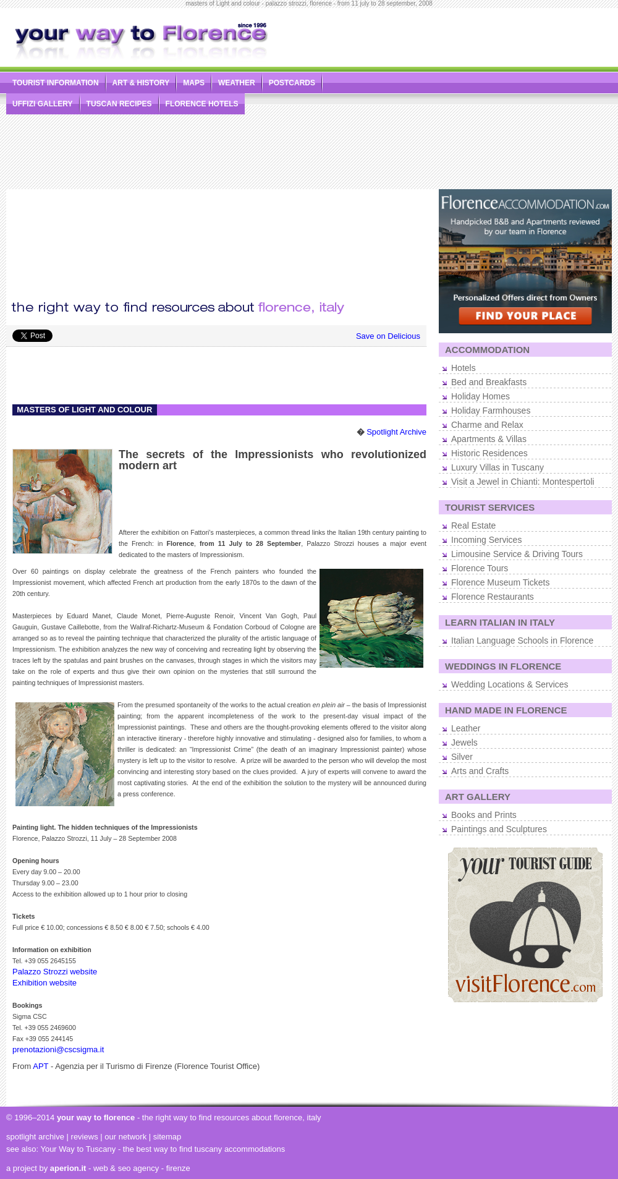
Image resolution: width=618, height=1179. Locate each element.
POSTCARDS (292, 83)
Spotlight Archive (396, 431)
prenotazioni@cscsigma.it (58, 1049)
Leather (465, 728)
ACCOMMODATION (487, 349)
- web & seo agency (104, 1168)
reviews (84, 1136)
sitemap (167, 1136)
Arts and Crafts (480, 771)
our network (125, 1136)
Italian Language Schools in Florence (522, 640)
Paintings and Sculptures (499, 829)
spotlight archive (35, 1136)
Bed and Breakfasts (489, 382)
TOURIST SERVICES (490, 507)
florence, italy (297, 1117)
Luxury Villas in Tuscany (497, 467)
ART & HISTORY (141, 83)
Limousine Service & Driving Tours (517, 554)
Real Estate (473, 525)
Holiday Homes (480, 396)
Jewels (464, 742)
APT (40, 1066)
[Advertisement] (482, 102)
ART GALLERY (477, 796)
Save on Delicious (388, 336)
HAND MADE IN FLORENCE (506, 710)
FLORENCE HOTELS (202, 104)
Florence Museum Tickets (500, 582)
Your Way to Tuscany (78, 1149)
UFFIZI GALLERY (42, 104)
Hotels (463, 368)
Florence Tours (479, 568)
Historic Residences (489, 453)
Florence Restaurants (492, 597)
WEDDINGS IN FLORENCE (503, 666)
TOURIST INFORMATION (55, 83)
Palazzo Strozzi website (54, 971)
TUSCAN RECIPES (119, 104)
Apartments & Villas (489, 439)
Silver (462, 757)
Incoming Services (486, 540)
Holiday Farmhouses (490, 410)
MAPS (194, 83)
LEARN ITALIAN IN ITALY (500, 622)
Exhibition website (44, 982)
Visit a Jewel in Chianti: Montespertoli (523, 482)
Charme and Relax (487, 425)
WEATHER (236, 83)
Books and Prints (484, 815)
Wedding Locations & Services (510, 684)
